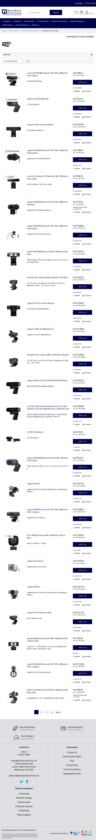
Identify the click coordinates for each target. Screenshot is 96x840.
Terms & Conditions (72, 769)
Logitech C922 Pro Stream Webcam (40, 303)
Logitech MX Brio (33, 483)
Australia (78, 3)
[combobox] (38, 12)
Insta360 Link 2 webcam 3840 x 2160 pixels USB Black (47, 277)
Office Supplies (24, 814)
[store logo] (12, 12)
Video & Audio (14, 31)
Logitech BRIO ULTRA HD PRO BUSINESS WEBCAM (47, 380)
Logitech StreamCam (35, 561)
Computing (24, 793)
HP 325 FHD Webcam (35, 432)
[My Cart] (81, 12)
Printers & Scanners (24, 806)
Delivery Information (72, 756)
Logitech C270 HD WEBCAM (37, 99)
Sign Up (91, 13)
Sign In (91, 11)
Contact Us (72, 752)
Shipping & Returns (72, 773)
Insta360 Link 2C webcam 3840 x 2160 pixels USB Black (48, 355)
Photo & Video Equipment (30, 31)
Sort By (6, 61)
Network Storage (24, 797)
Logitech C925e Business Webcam (40, 124)
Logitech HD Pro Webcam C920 (39, 612)
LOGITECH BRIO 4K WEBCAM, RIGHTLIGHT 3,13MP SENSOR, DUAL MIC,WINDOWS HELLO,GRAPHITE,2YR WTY (48, 409)
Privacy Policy (72, 765)
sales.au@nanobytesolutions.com (24, 775)
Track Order (90, 3)
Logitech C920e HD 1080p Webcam (40, 329)
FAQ (72, 760)
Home (4, 31)
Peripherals (24, 810)
